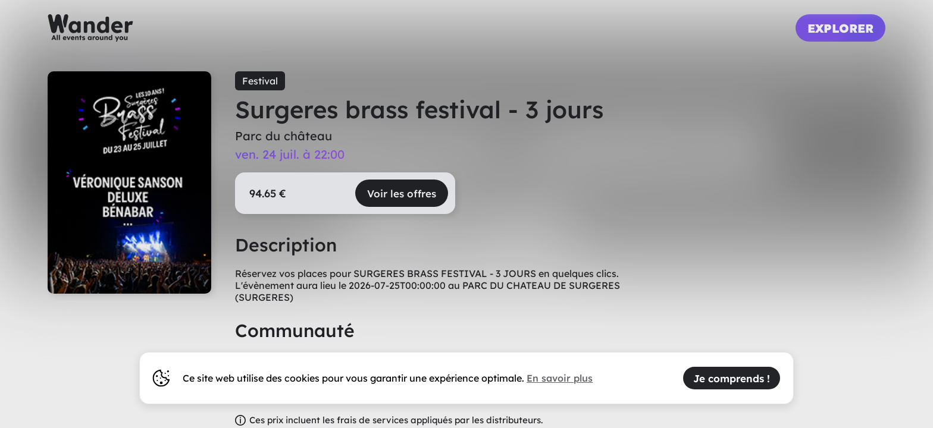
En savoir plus (560, 378)
